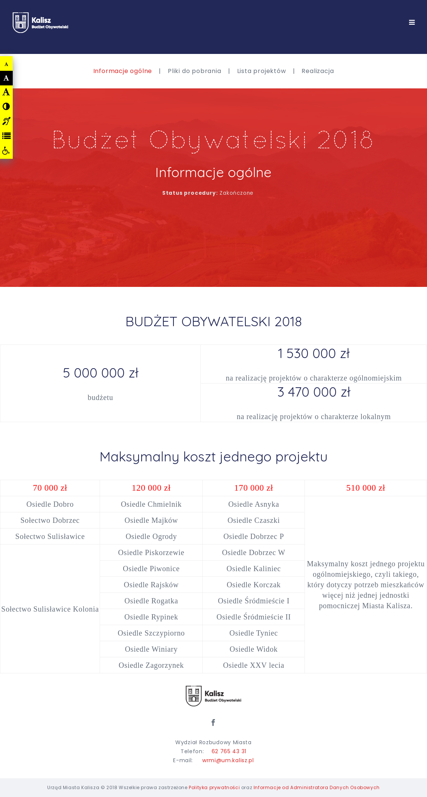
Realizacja (318, 71)
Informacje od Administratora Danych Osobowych (317, 787)
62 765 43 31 (229, 751)
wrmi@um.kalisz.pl (228, 760)
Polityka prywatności (214, 787)
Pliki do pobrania (194, 71)
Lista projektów (261, 71)
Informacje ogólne (122, 71)
